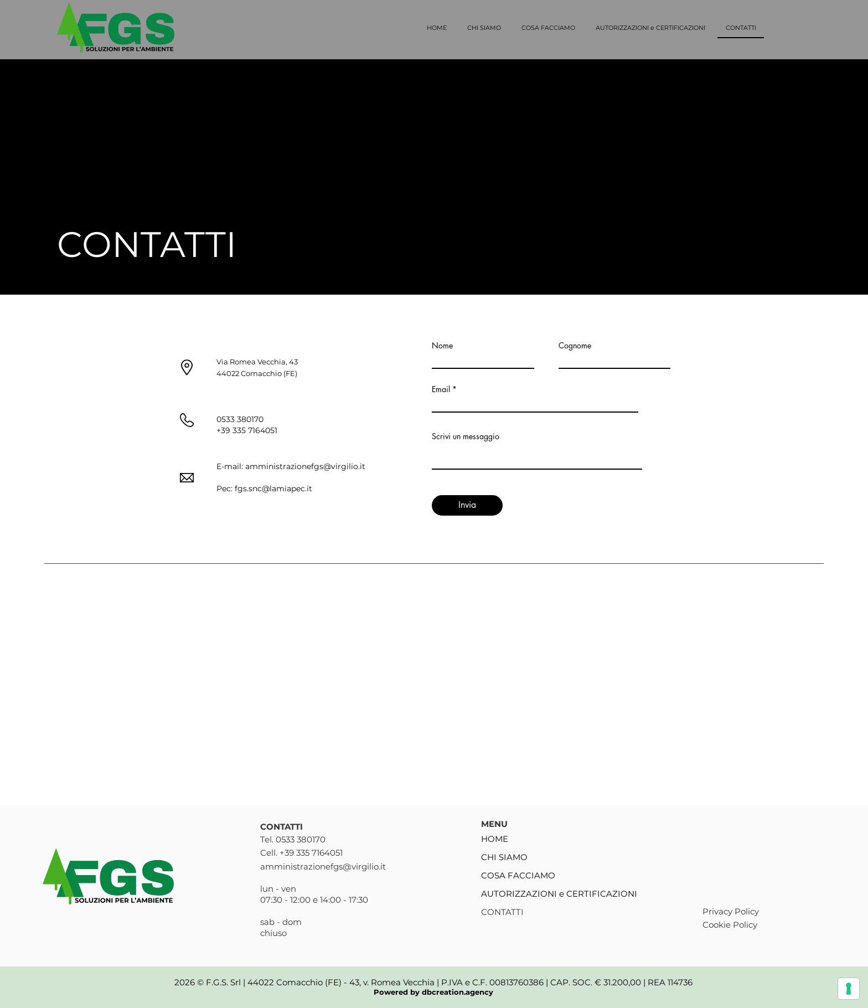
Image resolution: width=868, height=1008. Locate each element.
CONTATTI (502, 912)
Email (441, 389)
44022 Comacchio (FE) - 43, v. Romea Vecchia (341, 982)
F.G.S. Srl (224, 982)
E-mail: (230, 466)
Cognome (575, 345)
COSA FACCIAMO (518, 875)
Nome (442, 345)
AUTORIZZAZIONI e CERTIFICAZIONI (557, 893)
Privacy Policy (730, 911)
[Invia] (467, 505)
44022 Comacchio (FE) (256, 373)
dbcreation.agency (457, 992)
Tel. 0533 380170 (293, 839)
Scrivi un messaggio (465, 436)
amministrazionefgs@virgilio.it (305, 466)
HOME (494, 839)
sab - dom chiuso (281, 927)
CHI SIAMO (504, 857)
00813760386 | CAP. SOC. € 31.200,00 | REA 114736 (591, 982)
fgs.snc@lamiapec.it (273, 488)
